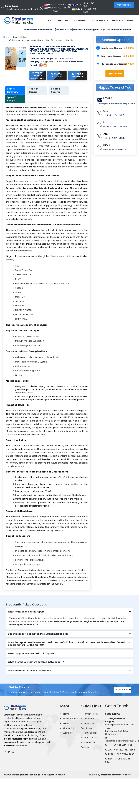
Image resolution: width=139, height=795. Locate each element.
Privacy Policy (91, 714)
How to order (90, 738)
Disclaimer (89, 719)
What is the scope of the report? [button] (27, 612)
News (130, 20)
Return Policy (90, 733)
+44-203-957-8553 (61, 9)
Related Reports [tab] (55, 90)
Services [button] (117, 20)
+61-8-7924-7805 (89, 4)
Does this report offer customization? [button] (29, 670)
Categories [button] (78, 20)
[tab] (69, 612)
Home (50, 20)
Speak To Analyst (12, 99)
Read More (21, 746)
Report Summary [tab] (13, 90)
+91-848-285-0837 (90, 11)
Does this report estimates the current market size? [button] (38, 634)
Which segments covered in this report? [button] (31, 653)
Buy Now (115, 73)
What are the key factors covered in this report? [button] (36, 662)
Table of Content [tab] (34, 90)
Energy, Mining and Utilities (54, 61)
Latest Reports (99, 20)
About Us (62, 20)
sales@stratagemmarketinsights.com (24, 9)
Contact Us (124, 4)
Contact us (123, 689)
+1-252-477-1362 (62, 4)
